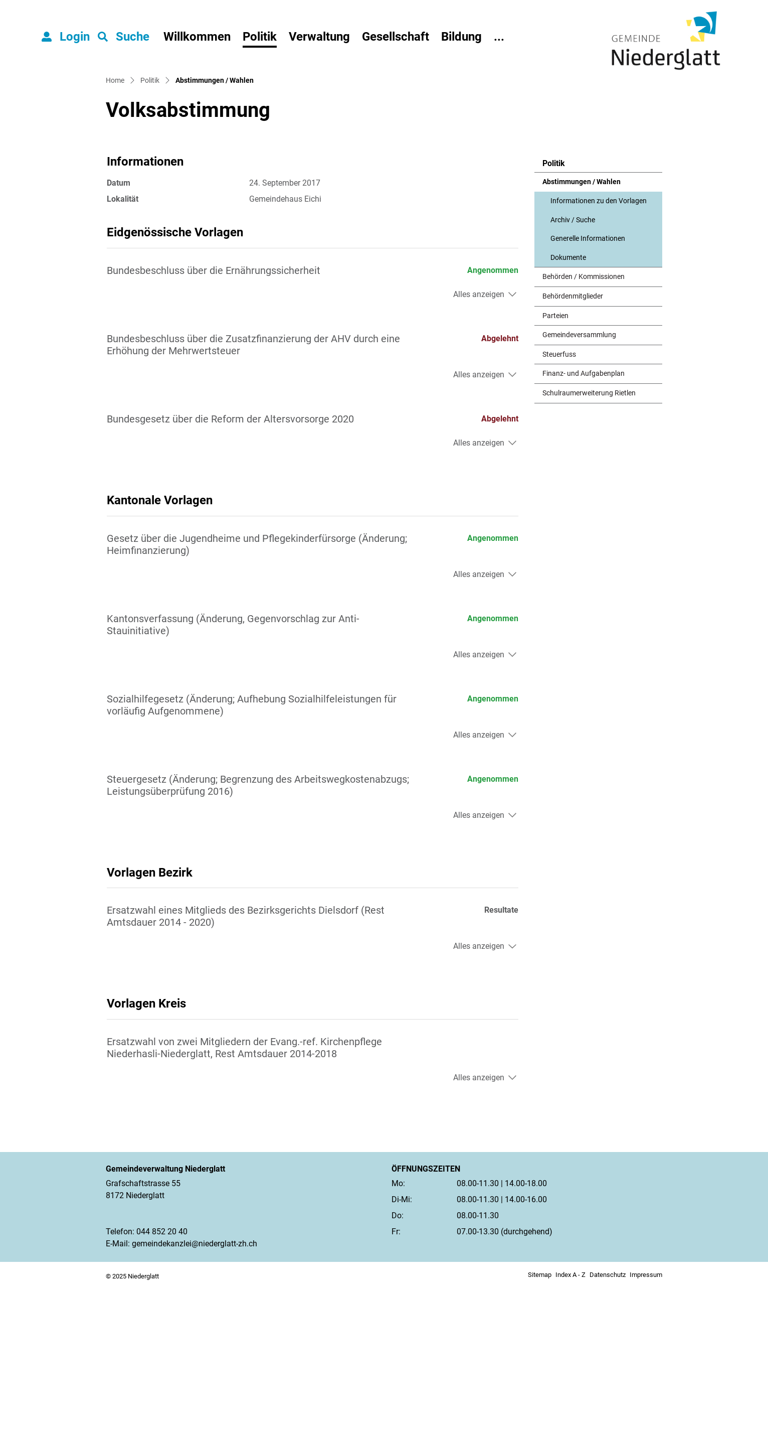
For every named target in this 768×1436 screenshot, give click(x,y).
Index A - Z (570, 1423)
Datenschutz (608, 1423)
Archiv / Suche (572, 368)
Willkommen (197, 37)
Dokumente (568, 405)
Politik (260, 37)
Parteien (555, 464)
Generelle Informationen (587, 386)
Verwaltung (319, 37)
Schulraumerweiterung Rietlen (589, 541)
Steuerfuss (559, 502)
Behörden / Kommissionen (583, 425)
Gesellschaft (395, 37)
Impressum (646, 1423)
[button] (123, 37)
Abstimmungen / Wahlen (581, 333)
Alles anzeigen (478, 442)
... (499, 37)
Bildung (461, 37)
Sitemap (539, 1423)
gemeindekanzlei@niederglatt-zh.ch (194, 1392)
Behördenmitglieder (572, 444)
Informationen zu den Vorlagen (598, 349)
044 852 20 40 (161, 1380)
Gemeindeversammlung (579, 483)
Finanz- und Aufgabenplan (583, 522)
